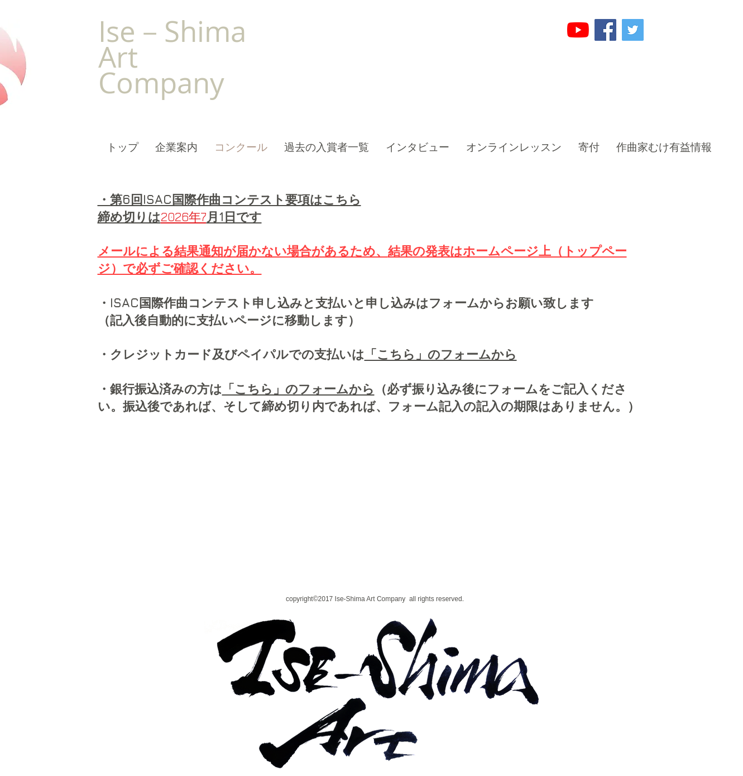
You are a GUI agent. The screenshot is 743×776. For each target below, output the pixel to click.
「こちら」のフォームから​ (441, 354)
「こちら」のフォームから (298, 389)
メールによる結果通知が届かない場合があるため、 (243, 251)
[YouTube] (578, 30)
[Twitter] (633, 30)
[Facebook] (605, 30)
